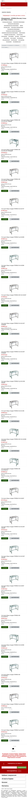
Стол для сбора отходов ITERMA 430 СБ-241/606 (13, 63)
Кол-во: (2, 70)
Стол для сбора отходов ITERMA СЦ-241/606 (12, 237)
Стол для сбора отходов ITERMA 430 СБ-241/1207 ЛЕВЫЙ (10, 120)
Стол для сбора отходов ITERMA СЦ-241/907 (12, 730)
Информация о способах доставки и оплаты (14, 15)
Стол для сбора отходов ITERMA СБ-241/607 (12, 498)
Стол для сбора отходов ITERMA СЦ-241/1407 (13, 704)
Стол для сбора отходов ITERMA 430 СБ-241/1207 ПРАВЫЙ (10, 150)
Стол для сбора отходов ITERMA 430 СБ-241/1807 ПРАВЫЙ (10, 180)
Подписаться (21, 767)
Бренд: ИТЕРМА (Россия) (6, 66)
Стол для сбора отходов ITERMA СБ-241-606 (12, 410)
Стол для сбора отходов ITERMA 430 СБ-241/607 (13, 295)
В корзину (4, 73)
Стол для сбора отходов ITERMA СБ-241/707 (12, 208)
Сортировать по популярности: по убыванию (11, 45)
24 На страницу (5, 47)
